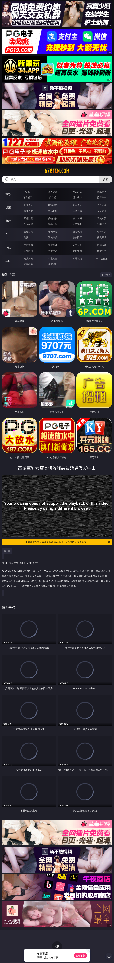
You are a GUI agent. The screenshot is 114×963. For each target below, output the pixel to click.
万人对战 (77, 191)
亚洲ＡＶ (28, 205)
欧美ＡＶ (77, 205)
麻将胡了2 (28, 197)
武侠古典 (101, 245)
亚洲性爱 (28, 218)
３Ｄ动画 (101, 205)
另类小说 (52, 250)
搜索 (105, 179)
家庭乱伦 (52, 245)
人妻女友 (77, 245)
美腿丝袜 (28, 237)
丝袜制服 (52, 210)
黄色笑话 (77, 250)
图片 (8, 234)
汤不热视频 (102, 258)
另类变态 (101, 224)
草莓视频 (77, 258)
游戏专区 (101, 191)
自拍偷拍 (52, 205)
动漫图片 (101, 231)
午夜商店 (52, 258)
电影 (8, 221)
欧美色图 (77, 231)
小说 (8, 247)
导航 (8, 261)
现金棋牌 (77, 197)
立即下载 (80, 955)
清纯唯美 (52, 237)
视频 (8, 207)
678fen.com (56, 171)
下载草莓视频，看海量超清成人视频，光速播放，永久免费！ (67, 542)
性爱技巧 (101, 250)
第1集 (7, 551)
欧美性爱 (101, 218)
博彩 (8, 194)
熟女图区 (77, 237)
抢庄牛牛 (101, 197)
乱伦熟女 (77, 224)
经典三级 (52, 224)
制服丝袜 (28, 224)
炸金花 (52, 197)
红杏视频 (28, 264)
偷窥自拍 (28, 231)
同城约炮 (28, 258)
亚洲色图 (52, 231)
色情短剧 (52, 264)
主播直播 (77, 210)
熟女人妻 (28, 210)
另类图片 (101, 237)
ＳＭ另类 (101, 210)
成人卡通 (77, 218)
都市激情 (28, 245)
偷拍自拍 (52, 218)
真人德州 (52, 191)
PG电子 (28, 191)
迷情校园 (28, 250)
